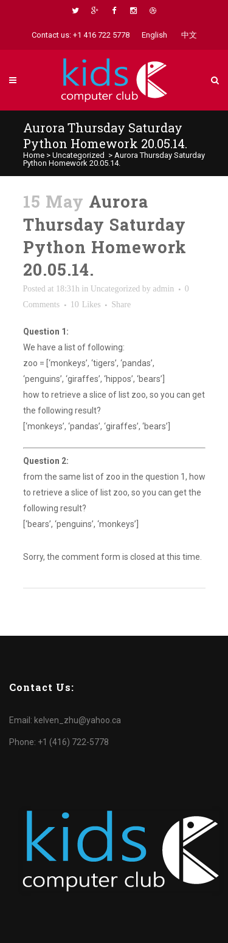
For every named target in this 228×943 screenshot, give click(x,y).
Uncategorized (78, 155)
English (154, 34)
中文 (189, 34)
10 (86, 305)
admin (163, 288)
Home (33, 155)
